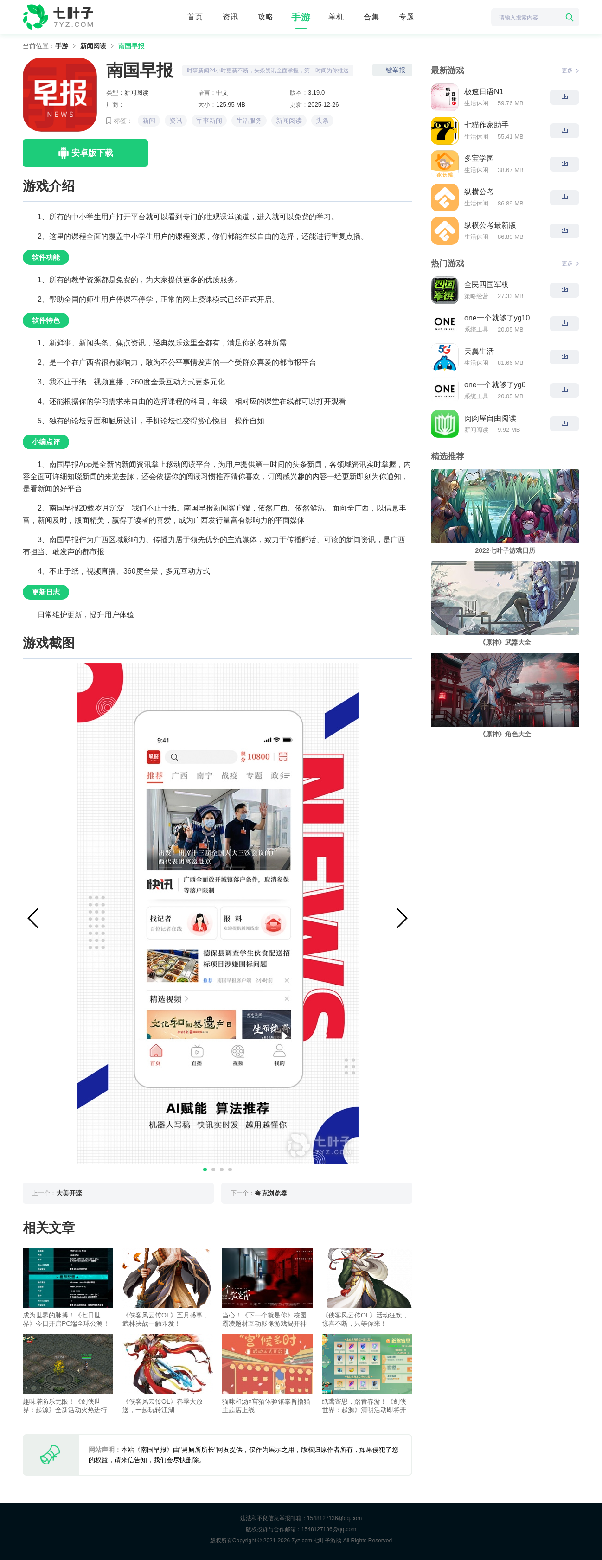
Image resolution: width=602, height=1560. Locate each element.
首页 (195, 17)
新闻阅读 (93, 46)
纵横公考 (479, 192)
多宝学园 (479, 158)
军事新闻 (209, 120)
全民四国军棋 (486, 284)
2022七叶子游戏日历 (505, 550)
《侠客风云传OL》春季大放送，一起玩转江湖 (162, 1405)
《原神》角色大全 (505, 734)
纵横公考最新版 (490, 225)
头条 (322, 120)
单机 (336, 17)
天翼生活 (479, 351)
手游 (301, 17)
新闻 (148, 120)
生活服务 (249, 120)
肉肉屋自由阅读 (490, 418)
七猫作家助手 (486, 125)
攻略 (266, 17)
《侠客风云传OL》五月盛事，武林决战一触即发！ (165, 1319)
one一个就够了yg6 (495, 385)
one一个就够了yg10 (497, 318)
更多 (570, 70)
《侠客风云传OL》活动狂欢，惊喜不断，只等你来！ (365, 1319)
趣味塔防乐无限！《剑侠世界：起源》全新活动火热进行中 (65, 1406)
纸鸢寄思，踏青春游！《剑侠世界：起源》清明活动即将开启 (364, 1406)
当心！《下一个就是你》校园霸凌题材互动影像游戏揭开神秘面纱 (264, 1319)
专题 (407, 17)
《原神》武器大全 (505, 642)
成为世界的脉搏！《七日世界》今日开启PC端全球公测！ (66, 1319)
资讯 (230, 17)
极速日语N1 (483, 92)
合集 (371, 17)
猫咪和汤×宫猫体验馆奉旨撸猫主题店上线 (266, 1405)
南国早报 (131, 46)
